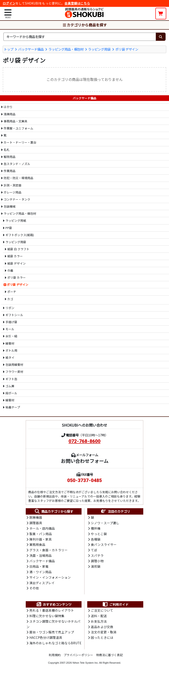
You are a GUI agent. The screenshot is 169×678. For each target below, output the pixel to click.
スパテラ (97, 556)
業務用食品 (37, 545)
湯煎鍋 (95, 567)
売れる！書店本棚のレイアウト (51, 612)
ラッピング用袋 (99, 48)
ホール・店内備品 (42, 528)
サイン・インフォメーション (50, 578)
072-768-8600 (84, 441)
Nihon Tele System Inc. (86, 665)
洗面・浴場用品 (40, 556)
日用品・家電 (39, 567)
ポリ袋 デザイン (126, 48)
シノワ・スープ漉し (105, 523)
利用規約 (55, 657)
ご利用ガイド (115, 606)
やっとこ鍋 (99, 534)
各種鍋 (95, 539)
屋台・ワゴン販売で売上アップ (51, 634)
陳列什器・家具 (40, 539)
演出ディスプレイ (42, 584)
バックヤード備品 (31, 48)
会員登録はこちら (77, 3)
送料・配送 (99, 617)
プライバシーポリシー (78, 657)
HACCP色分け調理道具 (45, 639)
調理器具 (35, 523)
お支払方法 (99, 623)
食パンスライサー (104, 545)
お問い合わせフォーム (84, 460)
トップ (8, 48)
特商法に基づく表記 (109, 657)
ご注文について (102, 612)
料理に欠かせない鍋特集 (46, 617)
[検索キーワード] (79, 37)
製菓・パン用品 (40, 534)
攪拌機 (95, 528)
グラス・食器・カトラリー (48, 551)
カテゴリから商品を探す (84, 25)
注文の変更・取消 (103, 634)
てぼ (94, 551)
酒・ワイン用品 (40, 573)
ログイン (9, 3)
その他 (34, 589)
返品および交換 (102, 628)
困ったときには (102, 639)
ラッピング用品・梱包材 (66, 48)
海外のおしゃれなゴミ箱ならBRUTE (55, 645)
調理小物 (97, 561)
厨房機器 (35, 517)
